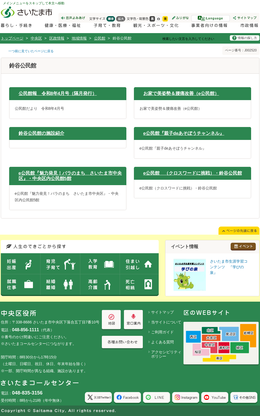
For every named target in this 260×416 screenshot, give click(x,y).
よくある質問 (162, 342)
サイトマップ (162, 312)
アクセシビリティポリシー (166, 354)
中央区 (36, 38)
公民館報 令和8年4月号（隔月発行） (58, 93)
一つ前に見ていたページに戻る (31, 51)
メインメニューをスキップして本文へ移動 (33, 3)
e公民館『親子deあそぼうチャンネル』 (183, 133)
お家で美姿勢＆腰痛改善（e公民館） (181, 93)
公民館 (99, 38)
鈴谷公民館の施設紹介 (41, 133)
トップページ (12, 38)
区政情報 (56, 38)
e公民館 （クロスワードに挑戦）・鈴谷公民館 (192, 173)
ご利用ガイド (162, 332)
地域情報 (79, 38)
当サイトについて (166, 322)
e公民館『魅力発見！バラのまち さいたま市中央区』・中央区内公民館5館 (70, 176)
